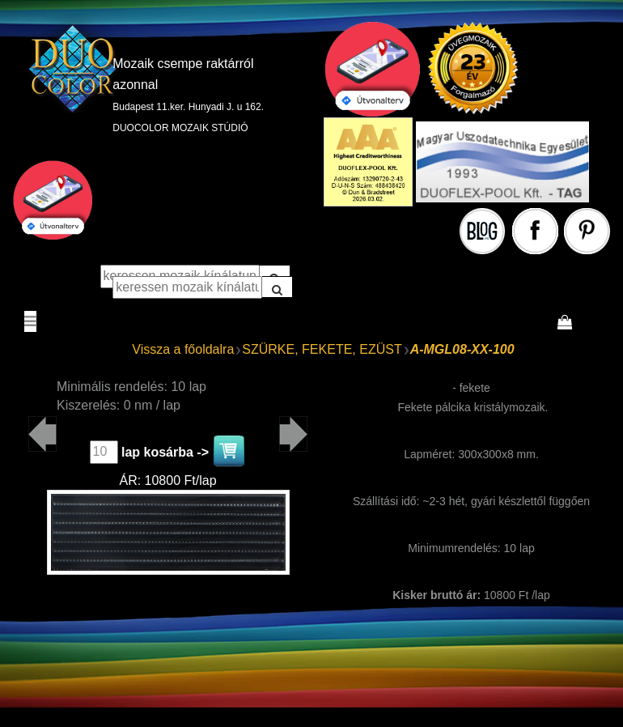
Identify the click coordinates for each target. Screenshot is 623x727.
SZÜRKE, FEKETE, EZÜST (321, 349)
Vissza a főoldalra (183, 349)
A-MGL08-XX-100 (462, 349)
